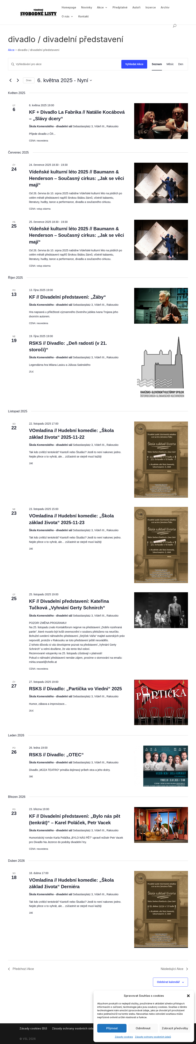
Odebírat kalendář (168, 982)
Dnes (28, 80)
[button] (188, 996)
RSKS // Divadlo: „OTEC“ (56, 754)
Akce (100, 7)
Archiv (165, 7)
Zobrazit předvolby (175, 1028)
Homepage (69, 7)
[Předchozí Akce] (10, 80)
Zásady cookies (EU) (33, 1028)
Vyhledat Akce (134, 64)
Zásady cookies (124, 1036)
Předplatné (120, 7)
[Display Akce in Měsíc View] (170, 64)
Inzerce (150, 7)
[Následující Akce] (18, 80)
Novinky (86, 7)
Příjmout (112, 1028)
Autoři (136, 7)
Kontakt (83, 16)
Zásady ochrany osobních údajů (153, 1036)
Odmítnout (143, 1028)
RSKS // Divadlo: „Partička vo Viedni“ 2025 (75, 688)
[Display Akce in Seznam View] (157, 64)
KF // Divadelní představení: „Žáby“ (67, 297)
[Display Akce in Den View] (180, 64)
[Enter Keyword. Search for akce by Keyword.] (64, 64)
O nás (65, 16)
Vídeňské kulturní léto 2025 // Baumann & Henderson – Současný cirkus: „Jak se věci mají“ (76, 178)
